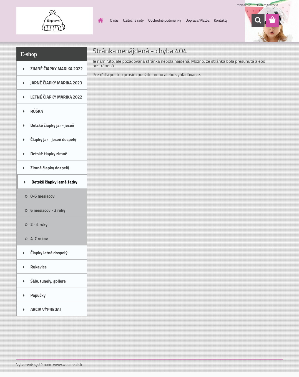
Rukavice (39, 267)
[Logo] (54, 20)
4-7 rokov (39, 238)
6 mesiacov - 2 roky (48, 210)
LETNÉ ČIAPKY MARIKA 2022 (56, 97)
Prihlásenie (243, 4)
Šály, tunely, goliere (48, 281)
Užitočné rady (133, 20)
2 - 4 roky (39, 224)
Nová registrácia (267, 4)
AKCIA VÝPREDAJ (46, 309)
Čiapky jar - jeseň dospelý (53, 139)
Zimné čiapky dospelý (50, 168)
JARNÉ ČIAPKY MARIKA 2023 (56, 83)
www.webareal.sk (67, 364)
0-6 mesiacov (43, 196)
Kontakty (221, 20)
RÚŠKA (37, 111)
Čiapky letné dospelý (49, 253)
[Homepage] (99, 20)
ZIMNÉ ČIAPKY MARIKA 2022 (57, 69)
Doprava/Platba (197, 20)
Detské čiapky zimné (49, 153)
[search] (258, 20)
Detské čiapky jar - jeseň (52, 125)
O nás (114, 20)
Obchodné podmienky (164, 20)
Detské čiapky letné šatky (54, 182)
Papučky (38, 295)
